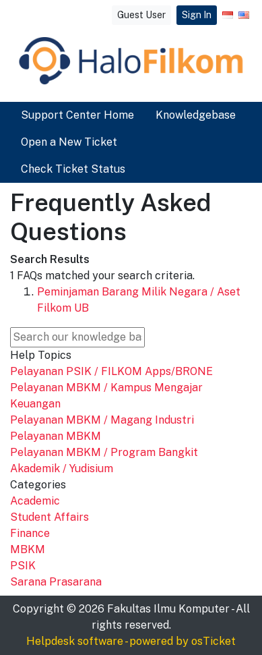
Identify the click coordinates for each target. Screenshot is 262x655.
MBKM (27, 549)
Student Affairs (49, 517)
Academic (35, 500)
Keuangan (35, 403)
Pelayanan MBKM (55, 436)
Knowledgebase (196, 115)
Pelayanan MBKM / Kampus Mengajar (106, 387)
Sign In (196, 14)
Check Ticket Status (73, 169)
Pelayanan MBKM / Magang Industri (102, 420)
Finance (30, 533)
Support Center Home (77, 115)
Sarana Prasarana (56, 581)
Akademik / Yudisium (61, 468)
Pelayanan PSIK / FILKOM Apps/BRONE (111, 371)
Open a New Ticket (69, 142)
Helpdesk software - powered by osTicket (131, 641)
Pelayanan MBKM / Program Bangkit (104, 452)
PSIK (23, 565)
